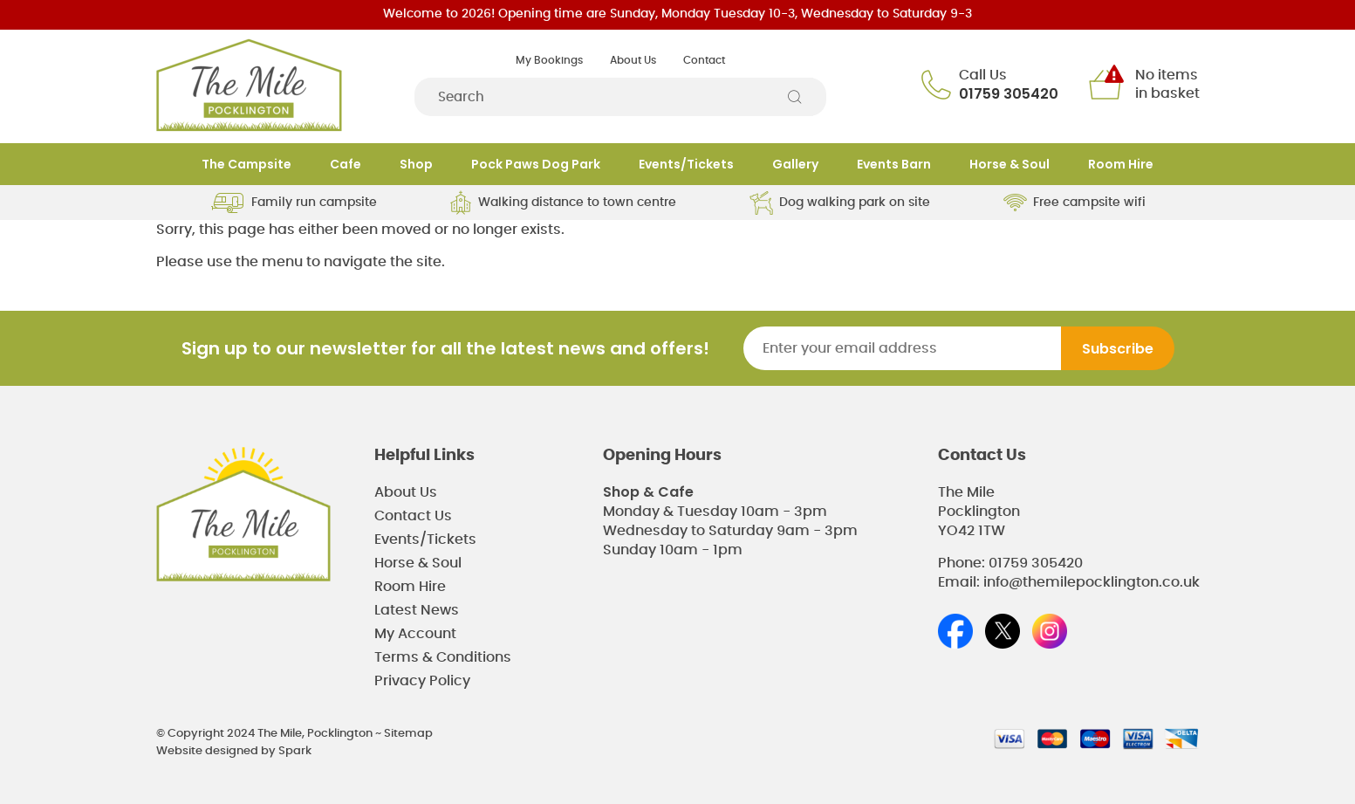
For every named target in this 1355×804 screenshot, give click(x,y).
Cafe (345, 164)
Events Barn (894, 164)
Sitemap (408, 733)
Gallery (795, 164)
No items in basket (1167, 84)
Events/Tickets (686, 164)
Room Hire (1120, 164)
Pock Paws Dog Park (535, 164)
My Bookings (549, 60)
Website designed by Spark (233, 751)
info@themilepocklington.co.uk (1091, 582)
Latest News (416, 610)
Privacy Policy (422, 681)
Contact (704, 60)
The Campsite (246, 164)
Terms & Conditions (442, 657)
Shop (416, 164)
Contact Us (413, 516)
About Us (633, 60)
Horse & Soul (1009, 164)
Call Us (983, 75)
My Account (415, 634)
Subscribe (1117, 349)
